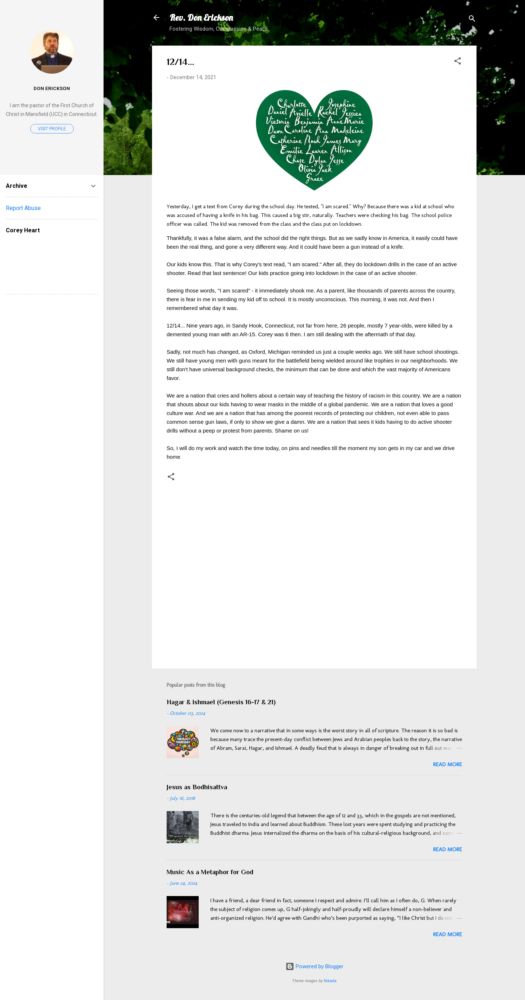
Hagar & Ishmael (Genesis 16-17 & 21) (221, 702)
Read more (447, 764)
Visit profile (52, 128)
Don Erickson (52, 88)
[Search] (472, 20)
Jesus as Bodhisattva (197, 787)
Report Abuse (23, 208)
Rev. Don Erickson (201, 17)
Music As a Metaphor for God (210, 872)
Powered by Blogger (314, 966)
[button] (457, 62)
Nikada (330, 980)
